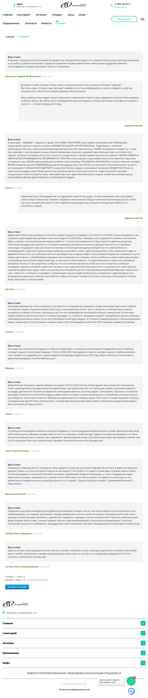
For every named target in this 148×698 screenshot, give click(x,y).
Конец (39, 579)
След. (31, 579)
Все (46, 579)
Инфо (82, 14)
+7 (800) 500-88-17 (122, 4)
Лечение (41, 14)
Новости (46, 23)
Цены (71, 14)
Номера (57, 14)
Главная (7, 14)
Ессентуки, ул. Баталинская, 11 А (21, 613)
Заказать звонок (120, 7)
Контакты (31, 23)
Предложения (11, 23)
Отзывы (60, 23)
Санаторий (23, 14)
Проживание (11, 653)
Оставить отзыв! (17, 586)
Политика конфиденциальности (74, 689)
